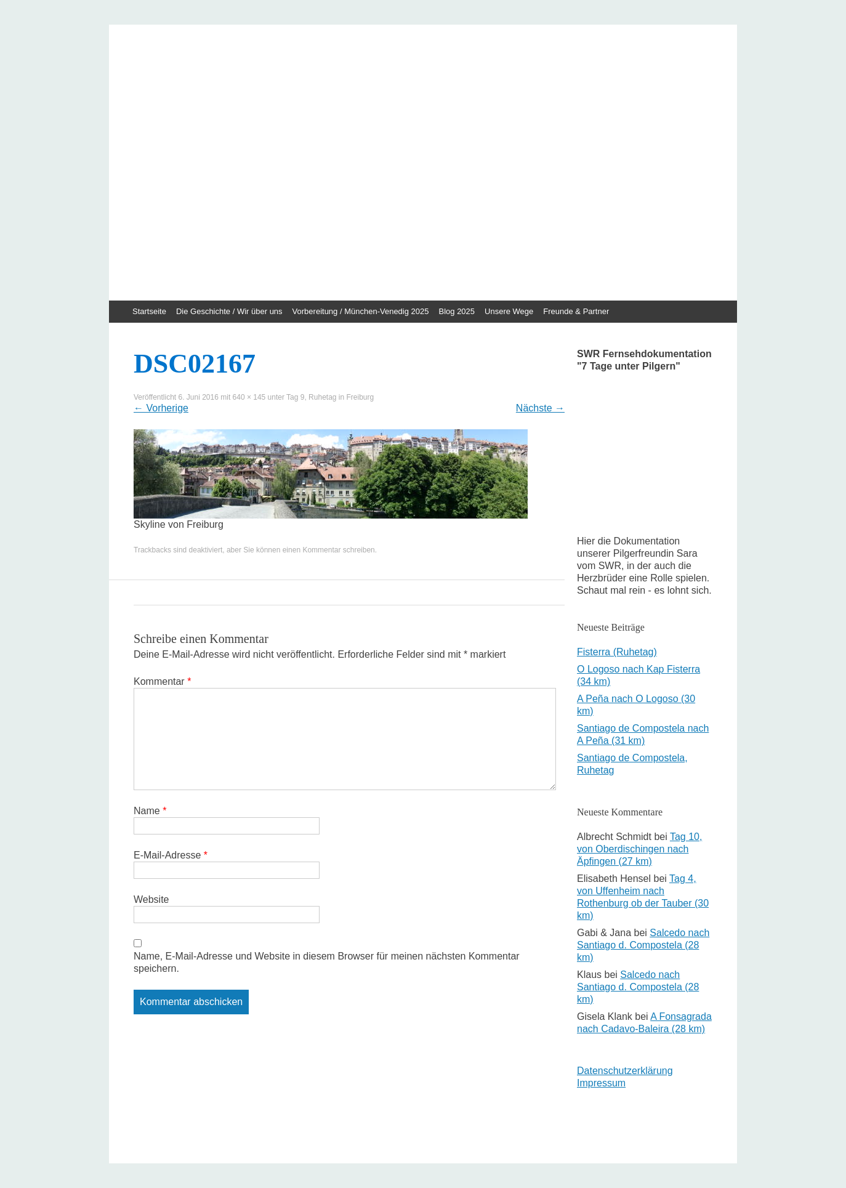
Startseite (149, 311)
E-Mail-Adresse (170, 855)
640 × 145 (249, 397)
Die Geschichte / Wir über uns (229, 311)
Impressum (601, 1083)
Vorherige (161, 408)
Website (151, 899)
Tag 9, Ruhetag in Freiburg (330, 397)
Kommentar (162, 681)
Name (150, 811)
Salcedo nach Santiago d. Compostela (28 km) (643, 945)
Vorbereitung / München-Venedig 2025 (360, 311)
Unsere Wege (509, 311)
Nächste (540, 408)
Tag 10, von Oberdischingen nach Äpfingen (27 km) (639, 849)
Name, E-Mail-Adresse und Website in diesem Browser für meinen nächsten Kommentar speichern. (327, 962)
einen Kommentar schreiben (329, 550)
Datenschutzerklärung (625, 1070)
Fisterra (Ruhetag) (617, 652)
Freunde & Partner (576, 311)
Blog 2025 (457, 311)
